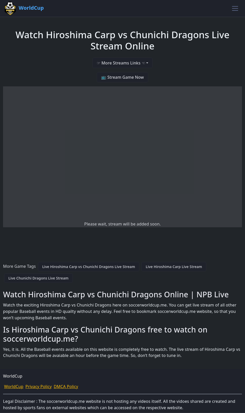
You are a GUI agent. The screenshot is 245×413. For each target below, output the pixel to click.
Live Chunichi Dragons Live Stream (38, 278)
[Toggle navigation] (235, 8)
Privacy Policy (38, 386)
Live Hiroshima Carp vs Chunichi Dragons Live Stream (88, 266)
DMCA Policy (66, 386)
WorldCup (13, 386)
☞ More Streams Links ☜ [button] (121, 63)
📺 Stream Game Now (122, 77)
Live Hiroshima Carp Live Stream (174, 266)
